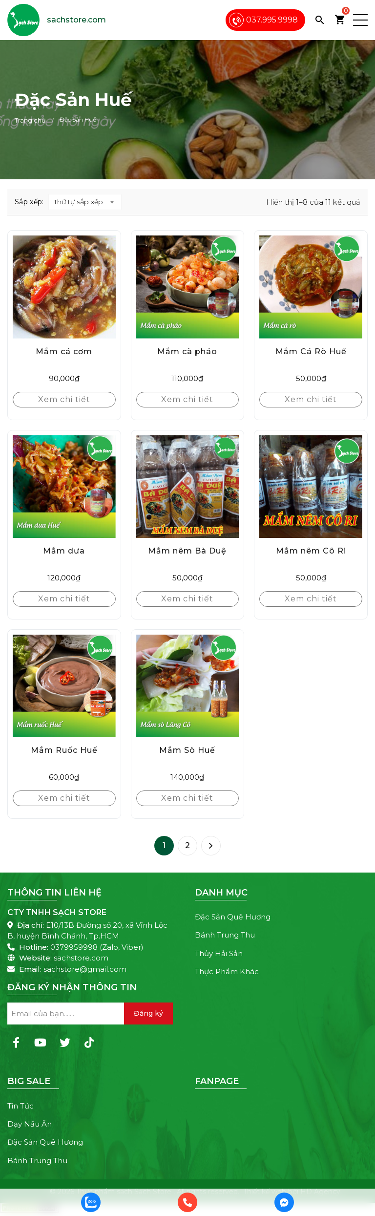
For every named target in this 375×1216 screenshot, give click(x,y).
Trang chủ (30, 120)
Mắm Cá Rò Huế (311, 351)
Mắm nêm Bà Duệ (187, 550)
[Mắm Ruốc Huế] (64, 686)
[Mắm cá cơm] (64, 287)
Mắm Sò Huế (187, 750)
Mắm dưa (64, 550)
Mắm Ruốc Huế (64, 750)
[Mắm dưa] (64, 486)
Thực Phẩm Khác (227, 971)
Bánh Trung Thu (225, 934)
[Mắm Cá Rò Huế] (310, 287)
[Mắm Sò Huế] (187, 686)
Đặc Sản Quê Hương (233, 916)
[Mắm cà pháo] (187, 287)
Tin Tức (20, 1105)
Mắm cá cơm (64, 351)
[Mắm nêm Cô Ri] (310, 486)
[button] (360, 20)
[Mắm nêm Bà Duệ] (187, 486)
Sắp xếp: (29, 201)
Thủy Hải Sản (219, 953)
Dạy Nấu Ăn (29, 1124)
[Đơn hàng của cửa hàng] (85, 202)
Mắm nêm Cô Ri (311, 550)
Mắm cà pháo (187, 351)
